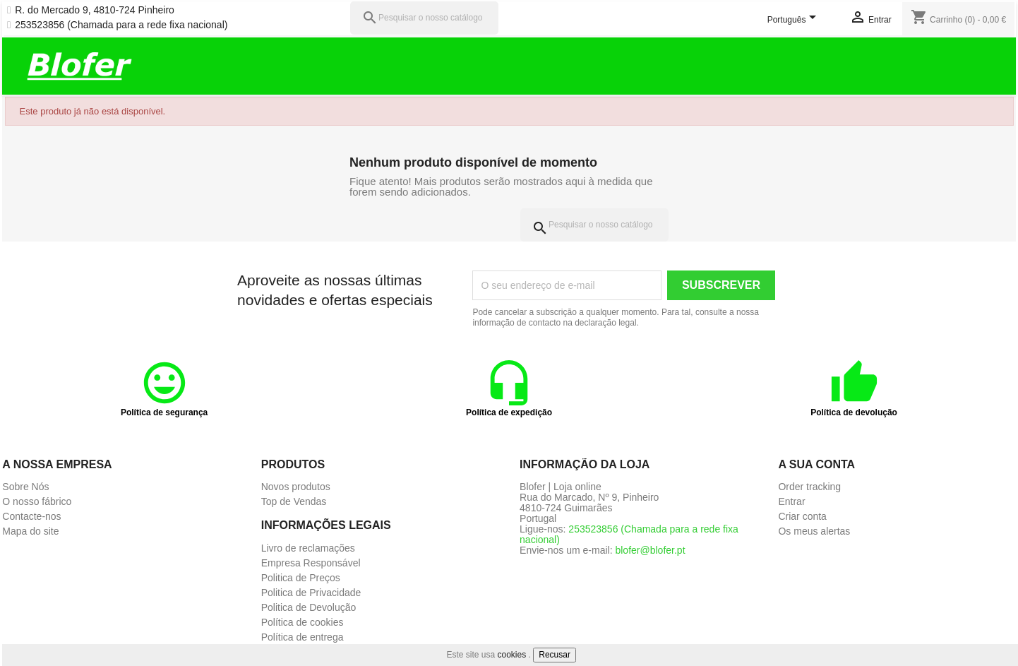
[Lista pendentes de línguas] (794, 20)
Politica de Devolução (309, 607)
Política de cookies (302, 622)
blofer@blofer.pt (650, 550)
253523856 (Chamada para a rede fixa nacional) (121, 25)
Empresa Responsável (311, 563)
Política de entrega (302, 637)
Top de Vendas (294, 501)
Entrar (791, 501)
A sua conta (816, 464)
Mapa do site (30, 531)
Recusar (554, 655)
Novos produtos (295, 486)
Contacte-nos (31, 516)
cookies (512, 655)
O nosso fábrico (36, 501)
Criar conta (802, 516)
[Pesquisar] (424, 18)
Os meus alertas (814, 531)
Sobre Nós (25, 486)
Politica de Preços (300, 577)
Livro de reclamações (308, 548)
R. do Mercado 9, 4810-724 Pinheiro (94, 10)
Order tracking (809, 486)
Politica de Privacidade (311, 592)
